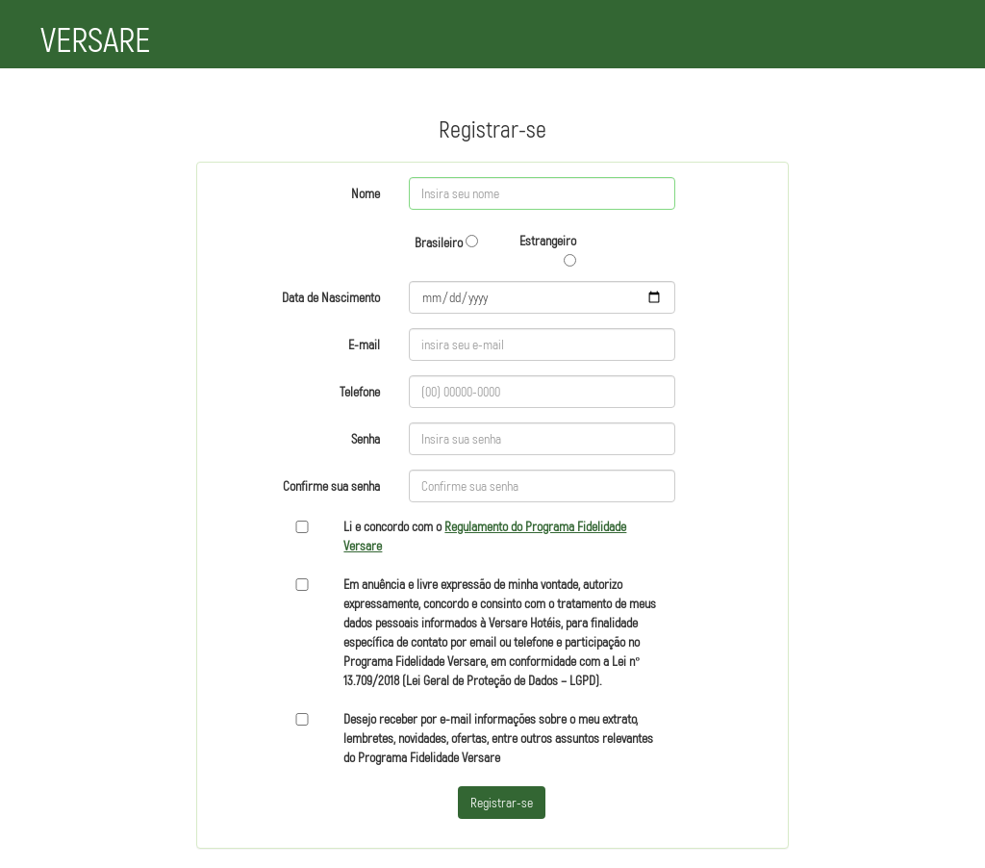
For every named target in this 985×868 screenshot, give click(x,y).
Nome (365, 193)
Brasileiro (446, 242)
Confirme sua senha (331, 485)
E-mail (364, 344)
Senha (365, 438)
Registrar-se (501, 802)
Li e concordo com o (484, 535)
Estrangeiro (547, 249)
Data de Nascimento (331, 297)
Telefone (360, 391)
